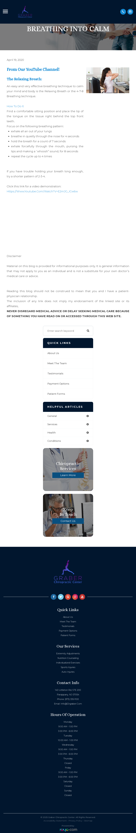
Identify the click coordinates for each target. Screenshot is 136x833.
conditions (54, 440)
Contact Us (68, 521)
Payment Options (58, 383)
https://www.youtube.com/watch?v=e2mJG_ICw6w (42, 191)
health (51, 432)
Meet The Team (57, 363)
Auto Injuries (68, 672)
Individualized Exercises (68, 662)
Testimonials (55, 373)
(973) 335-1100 (72, 699)
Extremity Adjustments (68, 653)
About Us (53, 353)
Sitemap (88, 820)
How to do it (15, 106)
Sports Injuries (68, 667)
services (52, 424)
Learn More (68, 475)
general (52, 416)
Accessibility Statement (55, 820)
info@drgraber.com (71, 703)
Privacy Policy (75, 820)
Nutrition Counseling (68, 658)
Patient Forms (56, 393)
